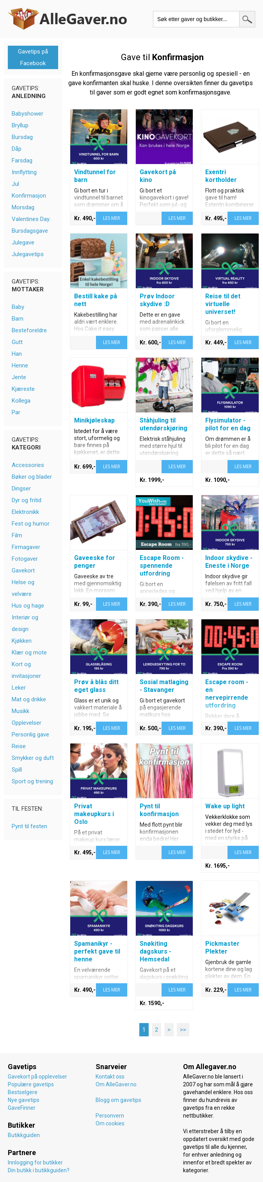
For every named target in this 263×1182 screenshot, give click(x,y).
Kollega (21, 400)
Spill (17, 769)
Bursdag (22, 137)
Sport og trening (32, 781)
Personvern (110, 1115)
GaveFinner (22, 1108)
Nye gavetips (23, 1100)
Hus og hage (28, 605)
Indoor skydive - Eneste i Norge (228, 561)
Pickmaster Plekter (222, 947)
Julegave (23, 242)
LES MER (111, 218)
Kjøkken (22, 640)
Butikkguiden (24, 1135)
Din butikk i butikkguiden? (38, 1170)
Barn (17, 318)
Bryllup (20, 125)
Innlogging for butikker (35, 1162)
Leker (19, 687)
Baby (18, 306)
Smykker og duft (33, 757)
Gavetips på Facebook (33, 57)
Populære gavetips (31, 1084)
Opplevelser (26, 722)
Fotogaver (25, 558)
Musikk (20, 711)
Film (17, 535)
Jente (19, 377)
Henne (20, 365)
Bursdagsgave (30, 230)
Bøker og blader (32, 476)
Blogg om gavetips (118, 1100)
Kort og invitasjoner (26, 670)
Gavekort (23, 570)
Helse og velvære (23, 588)
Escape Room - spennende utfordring (162, 565)
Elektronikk (25, 511)
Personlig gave (30, 734)
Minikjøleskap (94, 420)
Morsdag (23, 207)
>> (183, 1029)
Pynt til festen (29, 826)
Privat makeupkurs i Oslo (94, 813)
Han (17, 353)
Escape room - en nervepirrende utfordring (226, 693)
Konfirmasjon (29, 195)
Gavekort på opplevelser (37, 1076)
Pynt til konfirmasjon (159, 810)
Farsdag (22, 160)
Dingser (21, 488)
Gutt (17, 342)
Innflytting (24, 172)
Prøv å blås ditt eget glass (96, 686)
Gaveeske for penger (94, 561)
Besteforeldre (29, 330)
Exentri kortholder (221, 176)
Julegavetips (28, 254)
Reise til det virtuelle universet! (222, 304)
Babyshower (27, 113)
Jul (15, 183)
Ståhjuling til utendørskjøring (163, 424)
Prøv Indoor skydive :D (157, 300)
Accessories (28, 465)
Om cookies (110, 1123)
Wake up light (225, 806)
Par (16, 412)
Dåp (16, 148)
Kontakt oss (110, 1076)
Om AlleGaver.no (116, 1084)
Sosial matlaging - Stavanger (164, 686)
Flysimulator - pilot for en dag (228, 424)
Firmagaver (26, 547)
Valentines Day (31, 219)
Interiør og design (25, 623)
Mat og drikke (29, 699)
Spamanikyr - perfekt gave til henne (97, 951)
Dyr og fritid (26, 500)
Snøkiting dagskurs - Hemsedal (155, 951)
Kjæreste (23, 388)
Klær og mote (29, 652)
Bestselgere (22, 1092)
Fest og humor (31, 523)
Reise (19, 746)
